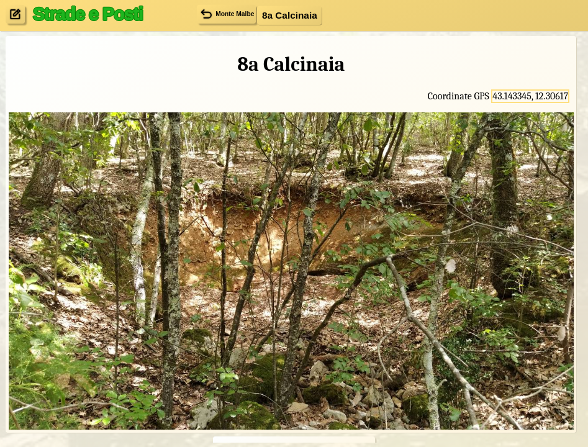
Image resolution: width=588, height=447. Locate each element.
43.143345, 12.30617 (530, 96)
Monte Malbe (226, 14)
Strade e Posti (87, 14)
